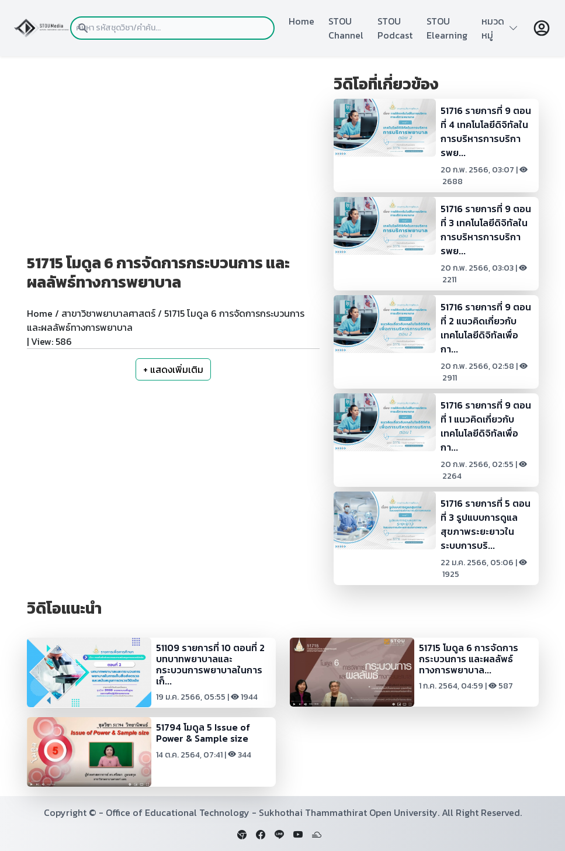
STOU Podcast (395, 28)
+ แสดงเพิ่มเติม (173, 369)
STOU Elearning (447, 28)
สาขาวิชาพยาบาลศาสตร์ (108, 313)
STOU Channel (345, 28)
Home (301, 21)
